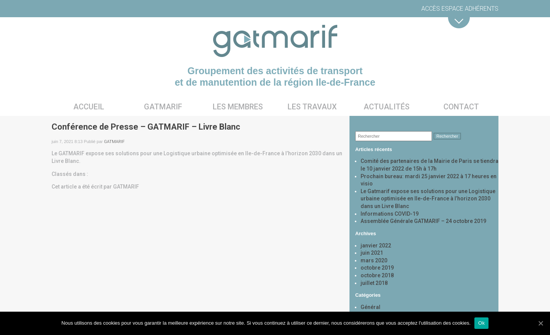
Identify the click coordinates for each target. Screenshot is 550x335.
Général (370, 307)
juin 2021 (372, 253)
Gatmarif (163, 106)
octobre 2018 (377, 275)
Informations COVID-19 (390, 214)
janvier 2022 (376, 245)
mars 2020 (374, 260)
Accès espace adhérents (459, 8)
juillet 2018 (374, 283)
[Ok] (540, 323)
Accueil (88, 106)
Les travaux (312, 106)
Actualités (386, 106)
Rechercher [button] (447, 136)
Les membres (238, 106)
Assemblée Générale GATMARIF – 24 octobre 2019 (423, 221)
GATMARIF (114, 141)
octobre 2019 (377, 268)
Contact (461, 106)
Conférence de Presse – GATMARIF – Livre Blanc (146, 127)
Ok (481, 323)
